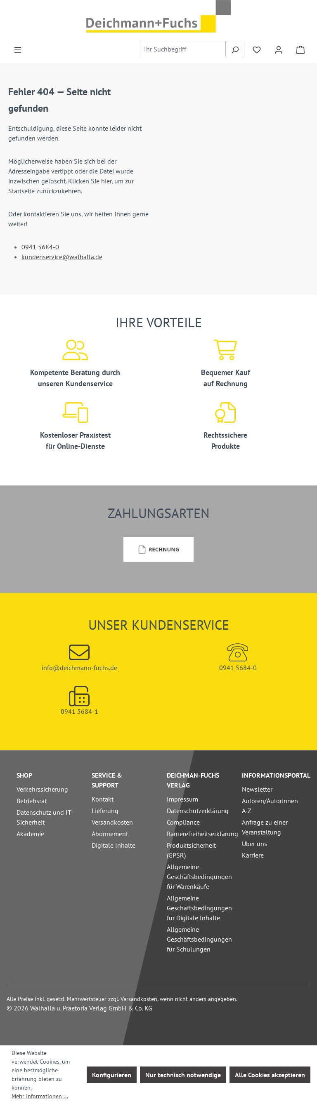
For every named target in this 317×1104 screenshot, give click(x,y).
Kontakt (103, 799)
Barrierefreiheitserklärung (202, 834)
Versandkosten (112, 822)
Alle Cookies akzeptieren (270, 1075)
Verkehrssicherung (42, 789)
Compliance (183, 822)
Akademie (30, 834)
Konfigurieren (111, 1075)
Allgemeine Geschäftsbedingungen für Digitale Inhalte (199, 908)
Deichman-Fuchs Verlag (193, 780)
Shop (24, 775)
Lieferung (105, 810)
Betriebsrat (32, 801)
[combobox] (183, 49)
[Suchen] (234, 49)
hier (106, 181)
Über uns (254, 843)
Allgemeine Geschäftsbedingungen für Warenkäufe (199, 877)
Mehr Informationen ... (40, 1096)
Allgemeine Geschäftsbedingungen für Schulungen (199, 939)
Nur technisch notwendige (183, 1075)
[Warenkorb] (300, 49)
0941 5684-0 (40, 247)
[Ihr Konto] (278, 49)
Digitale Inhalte (113, 845)
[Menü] (17, 49)
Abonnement (110, 834)
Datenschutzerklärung (198, 810)
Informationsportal (276, 775)
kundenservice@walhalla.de (61, 257)
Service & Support (107, 780)
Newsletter (257, 789)
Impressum (182, 799)
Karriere (253, 855)
